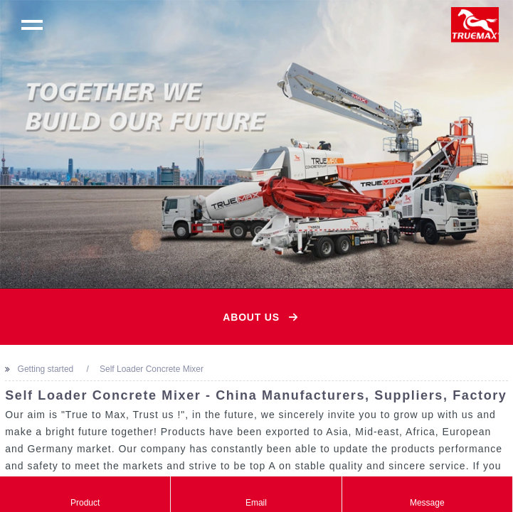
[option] (256, 144)
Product (85, 494)
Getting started (46, 369)
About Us (251, 317)
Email (256, 494)
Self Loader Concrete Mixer (151, 369)
